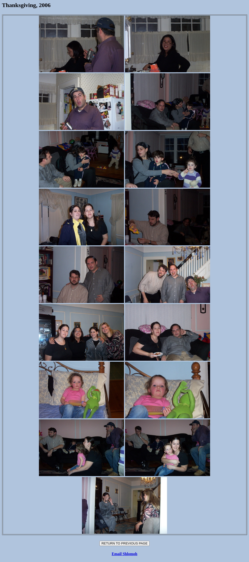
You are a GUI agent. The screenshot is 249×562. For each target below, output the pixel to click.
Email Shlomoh (124, 554)
